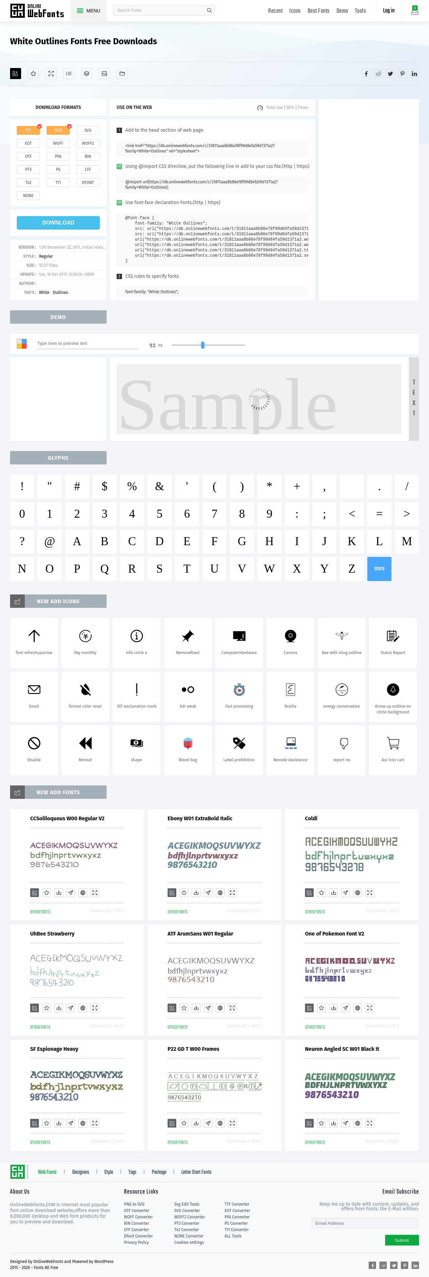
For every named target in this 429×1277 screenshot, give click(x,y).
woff (58, 143)
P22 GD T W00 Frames (194, 1049)
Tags (132, 1172)
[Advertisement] (368, 199)
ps (58, 169)
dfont (88, 182)
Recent (275, 11)
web (58, 130)
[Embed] (82, 892)
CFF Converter (136, 1229)
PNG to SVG (134, 1204)
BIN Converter (136, 1223)
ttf (28, 130)
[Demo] (51, 73)
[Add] (15, 73)
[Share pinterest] (402, 73)
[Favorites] (33, 73)
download (58, 223)
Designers (80, 1172)
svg (87, 130)
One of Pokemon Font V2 (334, 934)
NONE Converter (188, 1236)
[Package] (86, 73)
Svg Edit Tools (186, 1204)
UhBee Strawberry (52, 934)
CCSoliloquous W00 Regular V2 (67, 818)
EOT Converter (237, 1210)
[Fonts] (122, 73)
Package (159, 1172)
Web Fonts (47, 1172)
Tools (360, 11)
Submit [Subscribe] (402, 1240)
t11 (58, 182)
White (44, 292)
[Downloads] (58, 892)
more (379, 569)
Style (108, 1172)
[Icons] (104, 73)
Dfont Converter (138, 1236)
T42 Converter (186, 1229)
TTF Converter (237, 1204)
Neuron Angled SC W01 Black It (342, 1049)
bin (88, 156)
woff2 (88, 143)
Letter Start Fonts (196, 1172)
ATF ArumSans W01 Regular (200, 934)
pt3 (28, 169)
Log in (388, 11)
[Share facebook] (366, 73)
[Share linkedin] (414, 73)
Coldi (311, 818)
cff (88, 169)
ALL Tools (233, 1236)
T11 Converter (237, 1229)
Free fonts (40, 11)
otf (28, 156)
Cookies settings (189, 1242)
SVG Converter (187, 1210)
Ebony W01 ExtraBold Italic (200, 818)
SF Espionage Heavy (54, 1049)
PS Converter (236, 1223)
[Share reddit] (378, 73)
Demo (342, 11)
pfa (58, 156)
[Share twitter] (390, 73)
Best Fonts (319, 11)
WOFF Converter (138, 1217)
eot (28, 143)
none (28, 195)
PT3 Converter (186, 1223)
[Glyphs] (68, 73)
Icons (295, 11)
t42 (28, 182)
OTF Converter (136, 1210)
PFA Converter (237, 1217)
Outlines (60, 292)
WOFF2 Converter (189, 1217)
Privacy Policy (136, 1242)
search (209, 10)
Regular (46, 256)
